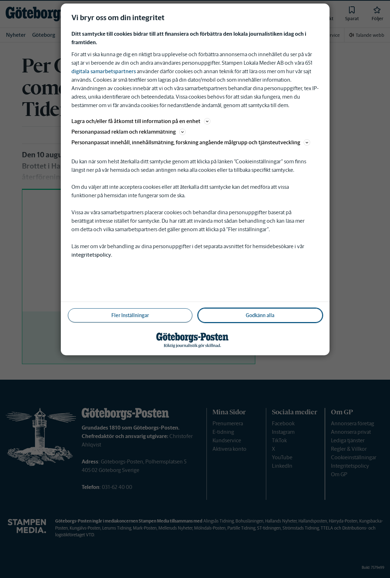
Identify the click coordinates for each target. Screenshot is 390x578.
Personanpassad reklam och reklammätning (128, 131)
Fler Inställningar (130, 315)
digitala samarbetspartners (103, 71)
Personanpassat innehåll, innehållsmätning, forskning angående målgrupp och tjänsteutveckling (190, 142)
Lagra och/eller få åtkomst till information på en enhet (140, 121)
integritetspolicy (91, 254)
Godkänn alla (260, 315)
